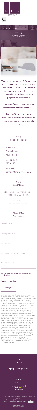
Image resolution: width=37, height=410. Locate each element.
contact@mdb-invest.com (18, 175)
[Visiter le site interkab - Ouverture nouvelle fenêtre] (18, 387)
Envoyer (8, 288)
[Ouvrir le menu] (34, 25)
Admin (5, 401)
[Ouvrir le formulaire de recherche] (4, 19)
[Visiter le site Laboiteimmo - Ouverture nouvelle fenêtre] (18, 406)
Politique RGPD (21, 401)
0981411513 (11, 166)
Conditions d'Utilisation (22, 340)
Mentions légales (28, 400)
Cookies (30, 401)
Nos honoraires (8, 400)
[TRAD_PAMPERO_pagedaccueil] (12, 16)
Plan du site (18, 400)
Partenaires (12, 401)
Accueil (5, 28)
